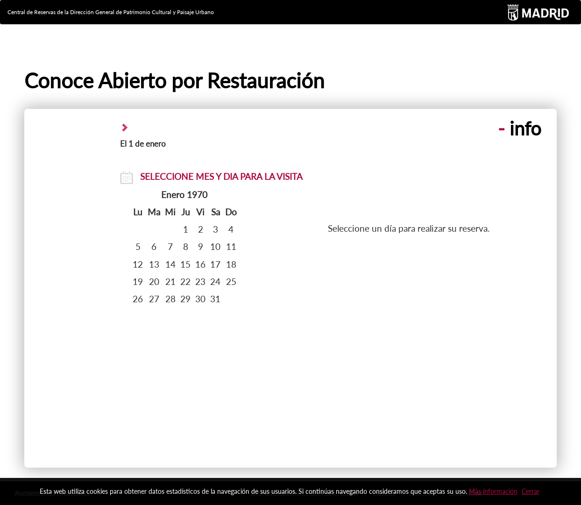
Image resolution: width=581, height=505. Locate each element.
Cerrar (530, 491)
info (519, 128)
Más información (493, 491)
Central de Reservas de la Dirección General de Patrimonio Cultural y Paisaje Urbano (110, 11)
